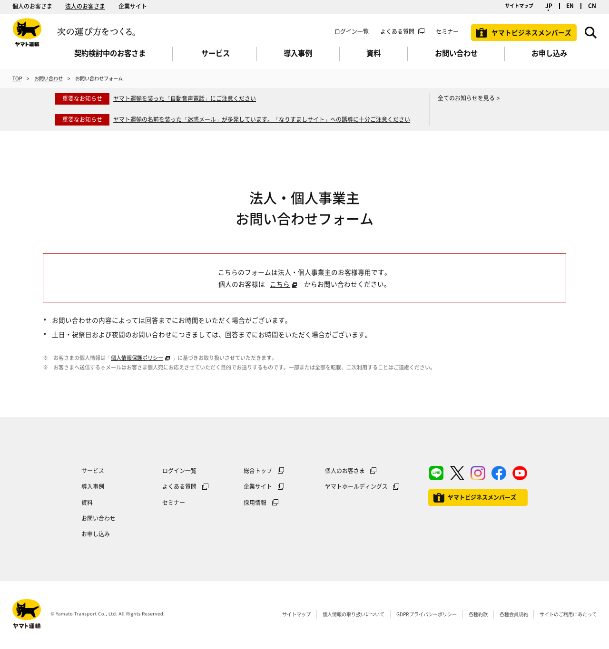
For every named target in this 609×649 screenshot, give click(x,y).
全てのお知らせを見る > (469, 98)
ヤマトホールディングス (356, 486)
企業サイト (132, 6)
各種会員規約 (514, 614)
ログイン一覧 (351, 31)
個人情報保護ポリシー (137, 358)
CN (592, 6)
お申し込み (95, 534)
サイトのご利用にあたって (568, 614)
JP (548, 6)
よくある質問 (397, 31)
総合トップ (258, 470)
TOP (17, 78)
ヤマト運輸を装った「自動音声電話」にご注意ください (184, 98)
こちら (280, 284)
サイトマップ (519, 5)
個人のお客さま (32, 6)
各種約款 (478, 614)
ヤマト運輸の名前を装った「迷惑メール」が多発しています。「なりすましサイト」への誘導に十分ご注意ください (261, 119)
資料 (87, 502)
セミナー (173, 502)
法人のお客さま (85, 6)
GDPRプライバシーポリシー (426, 614)
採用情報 (255, 502)
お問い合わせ (48, 78)
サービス (92, 470)
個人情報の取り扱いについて (353, 614)
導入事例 (92, 486)
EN (570, 6)
